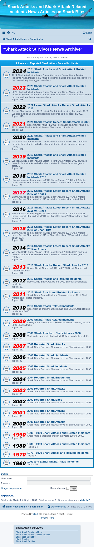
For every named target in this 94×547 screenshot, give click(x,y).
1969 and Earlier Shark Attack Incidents (53, 461)
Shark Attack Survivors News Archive (33, 534)
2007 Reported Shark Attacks (46, 344)
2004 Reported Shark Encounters (48, 377)
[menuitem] (11, 32)
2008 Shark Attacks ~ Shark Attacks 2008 (54, 333)
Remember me (59, 488)
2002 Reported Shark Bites (44, 399)
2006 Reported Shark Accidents (47, 355)
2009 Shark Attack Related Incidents (50, 319)
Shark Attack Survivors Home (29, 532)
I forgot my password (11, 488)
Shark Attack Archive (25, 541)
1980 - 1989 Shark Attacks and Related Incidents (58, 444)
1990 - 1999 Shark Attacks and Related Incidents (58, 433)
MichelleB (84, 500)
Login (4, 474)
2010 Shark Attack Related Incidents (50, 306)
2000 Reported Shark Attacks (46, 421)
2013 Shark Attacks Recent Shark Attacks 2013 (57, 265)
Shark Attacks (22, 539)
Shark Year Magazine (26, 537)
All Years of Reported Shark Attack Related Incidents (47, 63)
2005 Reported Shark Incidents (47, 366)
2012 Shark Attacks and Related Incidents (54, 278)
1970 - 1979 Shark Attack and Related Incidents (58, 452)
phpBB (36, 514)
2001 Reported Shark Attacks (46, 410)
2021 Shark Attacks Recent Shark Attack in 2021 (58, 122)
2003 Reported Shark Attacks (46, 388)
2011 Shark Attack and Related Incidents (53, 292)
